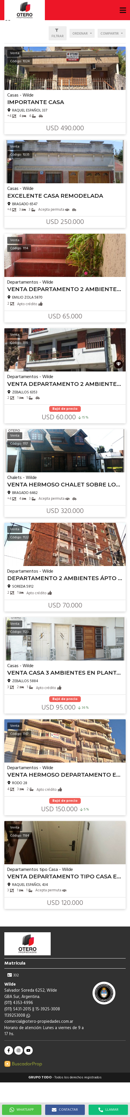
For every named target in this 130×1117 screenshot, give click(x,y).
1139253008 (17, 1015)
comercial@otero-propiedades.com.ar (38, 1021)
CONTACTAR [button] (65, 1110)
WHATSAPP (22, 1110)
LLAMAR (108, 1110)
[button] (123, 10)
